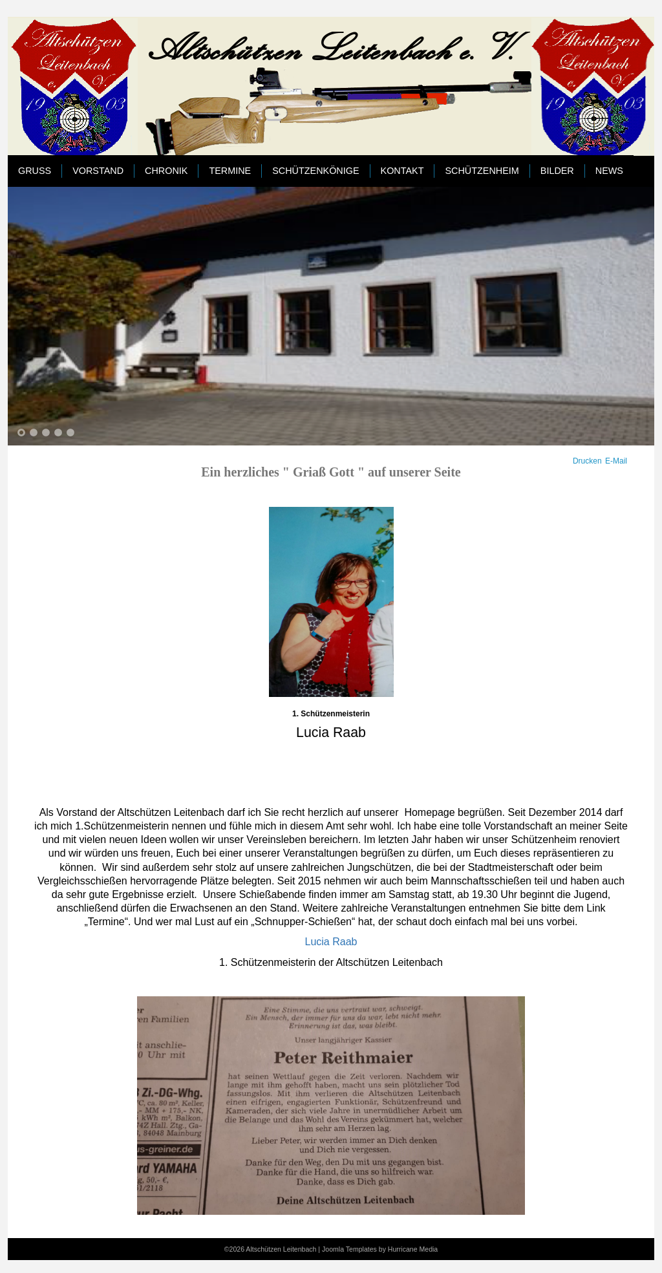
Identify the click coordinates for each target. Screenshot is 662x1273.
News (609, 171)
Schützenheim (481, 171)
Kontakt (402, 171)
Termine (230, 171)
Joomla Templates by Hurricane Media (380, 1249)
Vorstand (97, 171)
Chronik (166, 171)
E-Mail (616, 460)
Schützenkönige (315, 171)
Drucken (587, 460)
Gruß (34, 171)
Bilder (557, 171)
